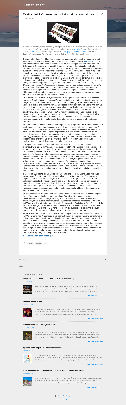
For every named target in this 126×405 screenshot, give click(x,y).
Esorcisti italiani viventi (32, 302)
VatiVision (88, 61)
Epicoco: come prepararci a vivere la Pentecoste (42, 347)
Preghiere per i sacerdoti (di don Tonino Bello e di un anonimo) (48, 279)
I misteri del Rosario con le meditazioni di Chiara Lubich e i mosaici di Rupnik (54, 370)
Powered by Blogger (63, 396)
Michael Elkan (68, 399)
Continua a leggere (95, 296)
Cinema (30, 244)
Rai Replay (66, 52)
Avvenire (77, 49)
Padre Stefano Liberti (35, 4)
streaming (38, 244)
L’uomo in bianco (79, 52)
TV (45, 244)
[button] (102, 14)
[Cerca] (105, 5)
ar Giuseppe (35, 52)
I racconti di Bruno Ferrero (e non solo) (39, 325)
